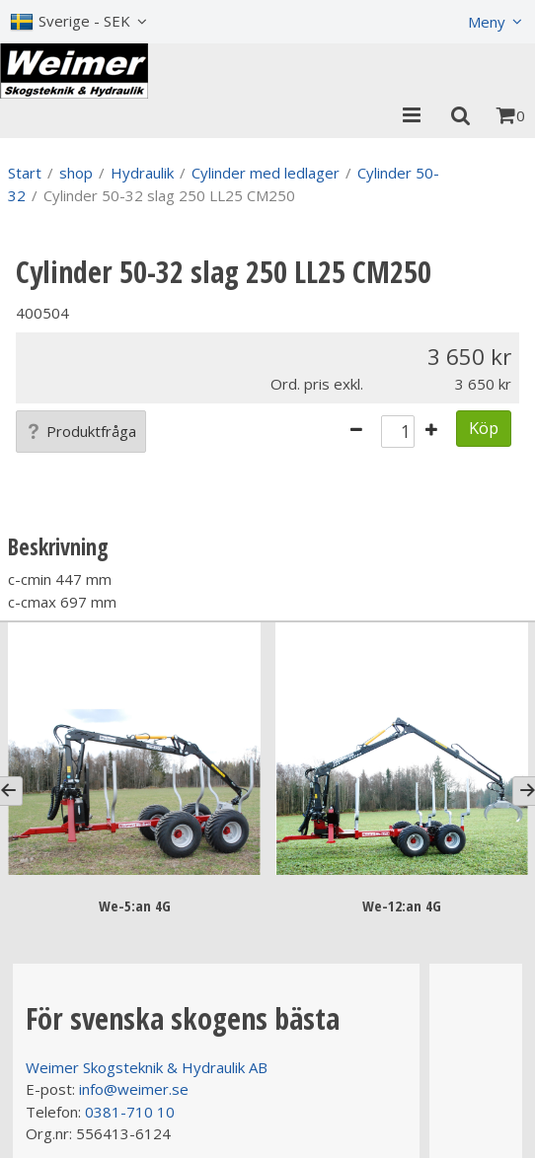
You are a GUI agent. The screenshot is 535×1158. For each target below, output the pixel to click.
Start (24, 172)
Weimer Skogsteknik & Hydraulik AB (147, 1067)
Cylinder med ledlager (265, 172)
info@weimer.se (134, 1089)
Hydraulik (142, 172)
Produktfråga (81, 431)
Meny (486, 22)
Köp (483, 427)
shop (76, 172)
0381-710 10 (130, 1112)
